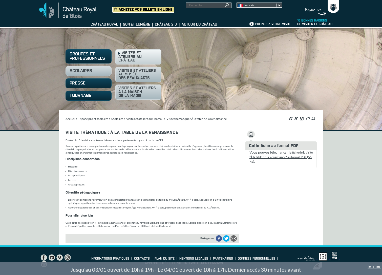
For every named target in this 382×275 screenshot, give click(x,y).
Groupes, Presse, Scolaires (321, 8)
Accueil (70, 119)
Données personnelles (256, 258)
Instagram (67, 257)
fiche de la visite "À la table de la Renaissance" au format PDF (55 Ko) (281, 157)
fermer (374, 266)
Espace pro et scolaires (93, 119)
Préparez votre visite (273, 24)
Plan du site (165, 258)
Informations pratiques (110, 258)
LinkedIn (51, 257)
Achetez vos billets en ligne (145, 9)
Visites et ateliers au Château (144, 119)
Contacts (142, 258)
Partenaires (223, 258)
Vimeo (59, 257)
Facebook (43, 257)
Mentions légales (193, 258)
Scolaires (117, 119)
